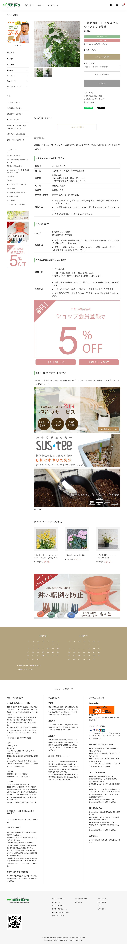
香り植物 (15, 15)
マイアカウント (102, 899)
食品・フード (11, 81)
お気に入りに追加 (102, 74)
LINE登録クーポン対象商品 (16, 134)
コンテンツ (51, 5)
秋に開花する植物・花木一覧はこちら (69, 181)
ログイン (100, 906)
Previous (37, 44)
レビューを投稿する (77, 127)
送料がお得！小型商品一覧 (15, 140)
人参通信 (9, 180)
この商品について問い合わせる (94, 99)
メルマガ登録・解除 (81, 899)
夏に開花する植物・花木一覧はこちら (69, 178)
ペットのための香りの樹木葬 (16, 204)
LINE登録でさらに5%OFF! (99, 362)
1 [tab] (15, 45)
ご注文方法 (10, 176)
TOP (8, 15)
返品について (88, 93)
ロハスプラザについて (13, 156)
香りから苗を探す (13, 120)
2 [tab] (17, 45)
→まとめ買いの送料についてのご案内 (19, 738)
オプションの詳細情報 (102, 57)
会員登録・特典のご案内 (14, 166)
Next (77, 44)
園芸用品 (10, 70)
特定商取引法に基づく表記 (93, 96)
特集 (39, 5)
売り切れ (102, 83)
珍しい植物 (10, 65)
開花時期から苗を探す (14, 108)
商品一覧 (28, 5)
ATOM (80, 902)
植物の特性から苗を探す (15, 114)
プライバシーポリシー (59, 916)
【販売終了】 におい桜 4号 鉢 (75, 555)
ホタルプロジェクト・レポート (16, 184)
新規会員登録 (101, 902)
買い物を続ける (89, 102)
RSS (76, 902)
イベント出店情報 (12, 196)
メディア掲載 (11, 200)
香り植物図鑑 (11, 188)
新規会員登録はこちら (56, 362)
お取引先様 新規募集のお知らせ (16, 192)
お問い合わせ (101, 909)
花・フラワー (11, 76)
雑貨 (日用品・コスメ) (14, 86)
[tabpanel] (18, 32)
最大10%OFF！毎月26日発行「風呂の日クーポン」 (16, 127)
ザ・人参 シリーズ (13, 102)
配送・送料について (58, 899)
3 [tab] (20, 45)
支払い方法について (58, 906)
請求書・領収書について (59, 909)
